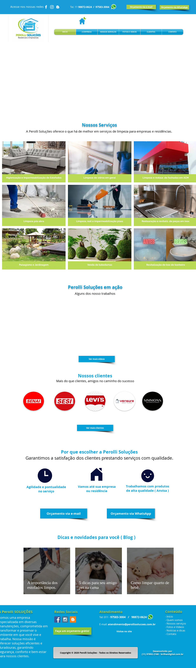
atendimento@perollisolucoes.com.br (132, 624)
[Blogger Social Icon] (73, 619)
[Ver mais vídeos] (97, 359)
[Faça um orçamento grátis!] (72, 631)
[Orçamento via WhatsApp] (174, 7)
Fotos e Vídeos (175, 627)
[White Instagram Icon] (52, 7)
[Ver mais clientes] (95, 428)
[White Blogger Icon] (57, 7)
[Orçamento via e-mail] (141, 7)
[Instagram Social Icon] (65, 619)
